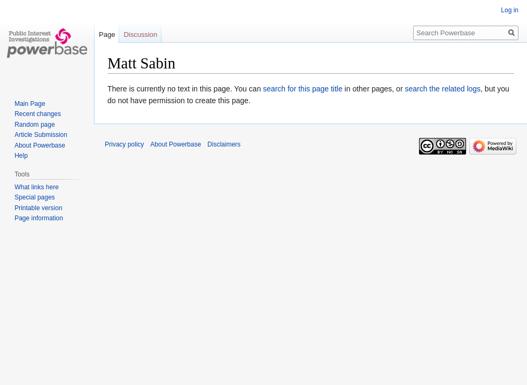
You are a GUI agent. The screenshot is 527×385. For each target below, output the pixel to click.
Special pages (34, 197)
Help (21, 155)
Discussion (140, 34)
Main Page (29, 103)
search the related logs (442, 88)
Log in (509, 10)
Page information (38, 218)
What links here (36, 187)
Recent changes (37, 114)
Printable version (38, 208)
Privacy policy (124, 144)
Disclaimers (224, 144)
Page (107, 34)
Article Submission (40, 134)
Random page (34, 124)
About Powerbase (39, 145)
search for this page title (303, 88)
